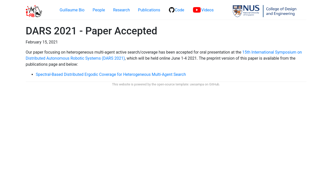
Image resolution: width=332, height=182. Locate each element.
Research (121, 10)
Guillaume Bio (72, 10)
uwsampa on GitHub (204, 84)
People (99, 10)
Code (176, 10)
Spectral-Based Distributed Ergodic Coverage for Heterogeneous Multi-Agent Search (111, 74)
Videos (203, 10)
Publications (149, 10)
